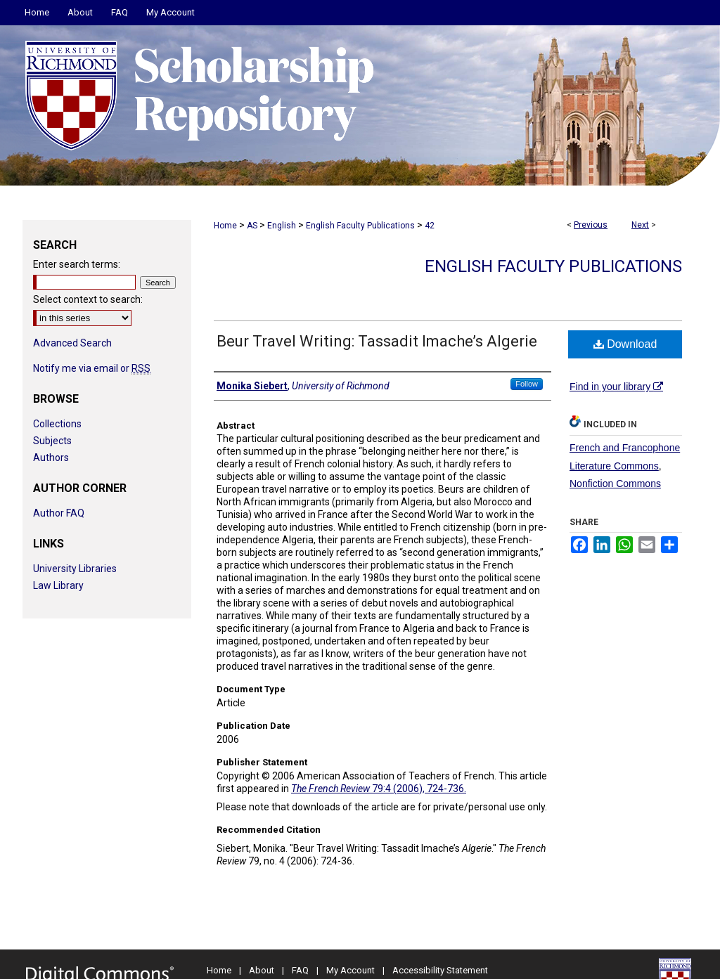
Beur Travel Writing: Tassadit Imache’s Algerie (377, 341)
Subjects (52, 440)
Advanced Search (72, 343)
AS (252, 226)
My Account (350, 970)
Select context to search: (88, 299)
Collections (57, 423)
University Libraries (75, 568)
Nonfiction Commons (615, 483)
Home (225, 226)
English (281, 226)
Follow (526, 384)
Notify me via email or (91, 368)
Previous (591, 225)
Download (625, 344)
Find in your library (616, 386)
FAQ (300, 970)
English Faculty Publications (360, 226)
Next (640, 225)
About (261, 970)
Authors (51, 457)
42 (430, 226)
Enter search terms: (76, 264)
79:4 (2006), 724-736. (378, 788)
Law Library (58, 585)
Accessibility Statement (440, 970)
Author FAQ (58, 513)
